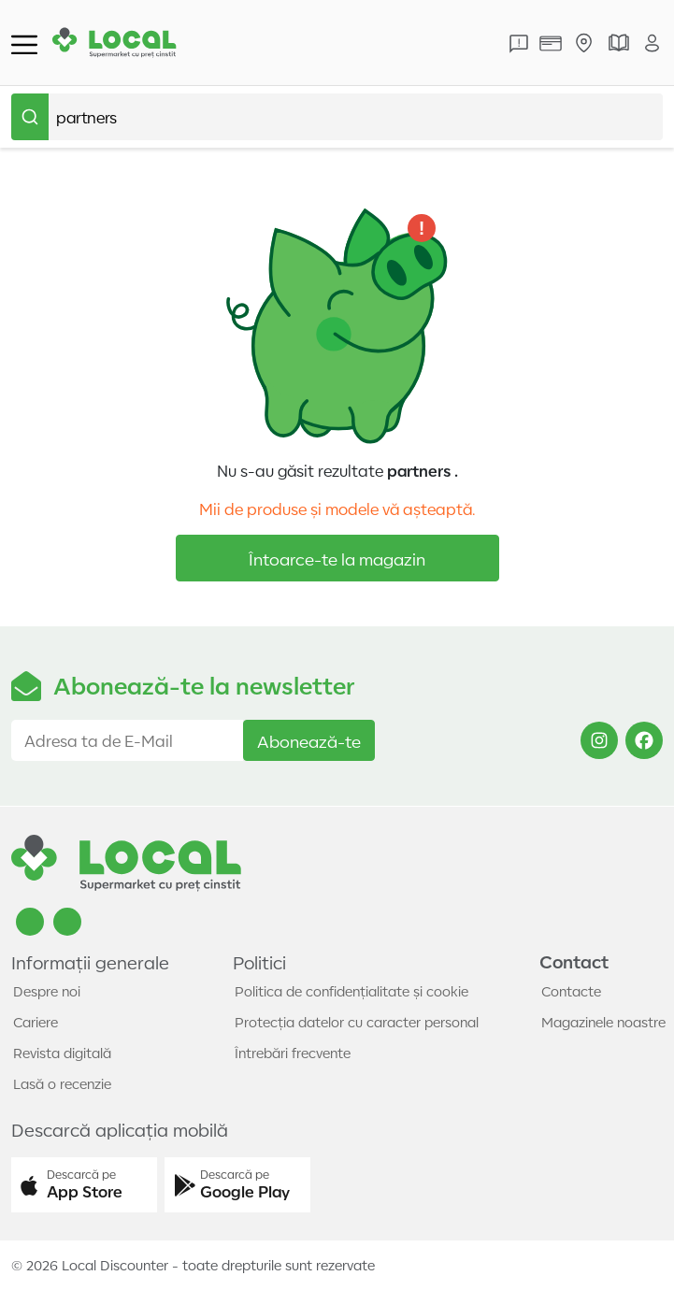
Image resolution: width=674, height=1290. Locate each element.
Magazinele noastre (603, 1021)
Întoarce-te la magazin (337, 558)
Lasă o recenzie (62, 1083)
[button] (84, 1185)
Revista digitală (62, 1052)
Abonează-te (309, 740)
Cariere (35, 1021)
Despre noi (46, 991)
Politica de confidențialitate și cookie (351, 991)
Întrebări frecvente (293, 1052)
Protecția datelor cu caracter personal (357, 1021)
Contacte (571, 991)
